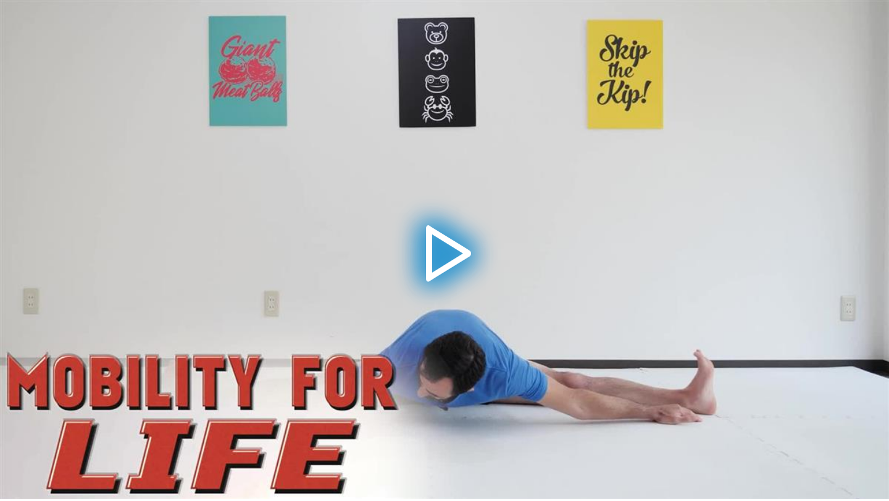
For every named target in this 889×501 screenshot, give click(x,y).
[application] (444, 249)
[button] (444, 250)
